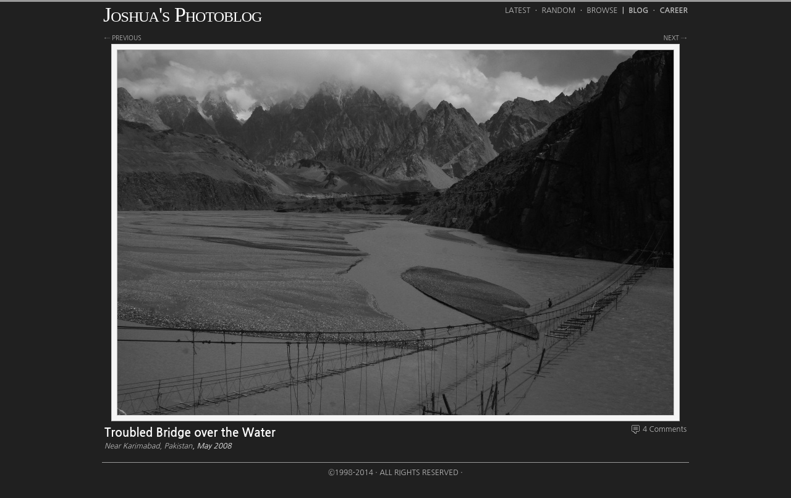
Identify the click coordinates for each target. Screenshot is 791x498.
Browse (602, 10)
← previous (123, 38)
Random (559, 10)
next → (675, 38)
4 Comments (665, 429)
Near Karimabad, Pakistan (148, 446)
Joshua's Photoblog (182, 14)
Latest (517, 10)
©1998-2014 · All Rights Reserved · (395, 472)
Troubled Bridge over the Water (190, 433)
